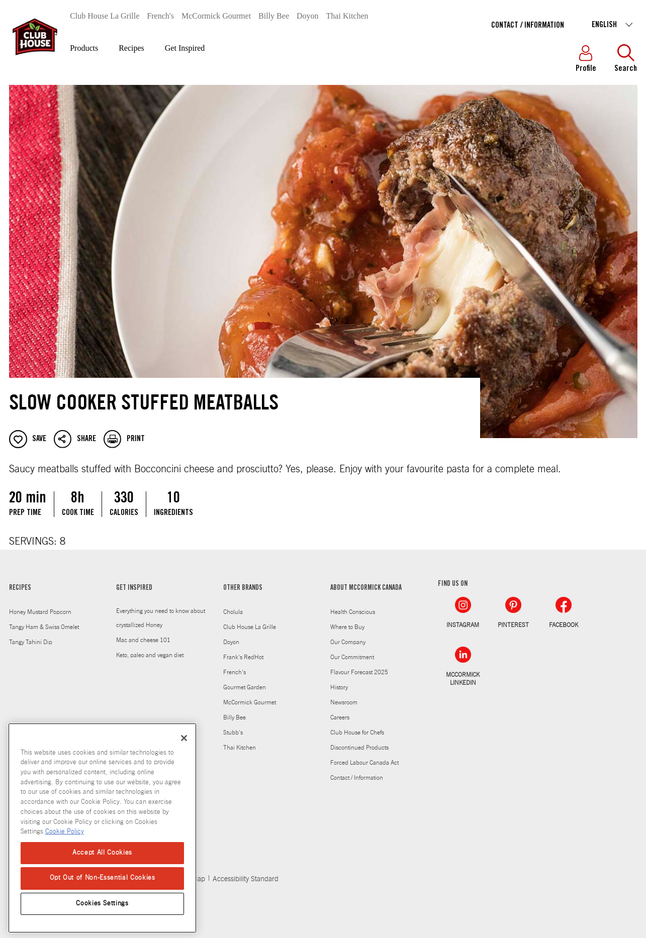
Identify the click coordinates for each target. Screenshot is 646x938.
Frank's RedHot (243, 657)
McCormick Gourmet (216, 16)
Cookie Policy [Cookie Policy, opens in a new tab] (64, 831)
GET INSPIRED (134, 588)
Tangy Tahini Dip (30, 642)
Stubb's (233, 732)
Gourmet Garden (244, 687)
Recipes (131, 48)
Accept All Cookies (102, 853)
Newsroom (343, 702)
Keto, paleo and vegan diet (149, 655)
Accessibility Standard (246, 879)
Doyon (308, 16)
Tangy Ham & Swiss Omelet (44, 627)
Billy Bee (273, 16)
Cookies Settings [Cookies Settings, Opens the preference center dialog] (102, 903)
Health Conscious (352, 612)
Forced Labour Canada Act (364, 763)
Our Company (347, 642)
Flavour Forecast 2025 (359, 672)
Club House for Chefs (357, 732)
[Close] (184, 738)
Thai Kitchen (347, 16)
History (339, 687)
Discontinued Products (359, 748)
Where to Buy (347, 627)
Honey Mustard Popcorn (40, 612)
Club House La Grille (104, 16)
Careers (339, 717)
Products (84, 48)
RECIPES (20, 588)
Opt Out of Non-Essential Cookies (102, 878)
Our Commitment (352, 657)
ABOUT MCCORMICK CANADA (366, 588)
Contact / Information (527, 26)
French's (160, 16)
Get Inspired (185, 48)
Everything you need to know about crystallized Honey (160, 618)
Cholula (233, 612)
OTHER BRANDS (242, 588)
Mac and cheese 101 (143, 640)
